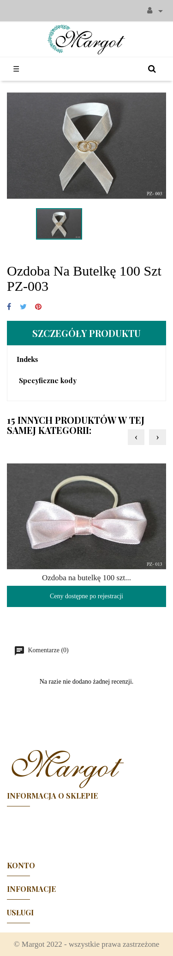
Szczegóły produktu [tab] (86, 333)
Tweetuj (23, 307)
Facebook (87, 829)
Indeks (27, 359)
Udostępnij (9, 307)
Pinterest (38, 307)
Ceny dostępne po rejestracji (86, 596)
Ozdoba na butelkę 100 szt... (86, 577)
